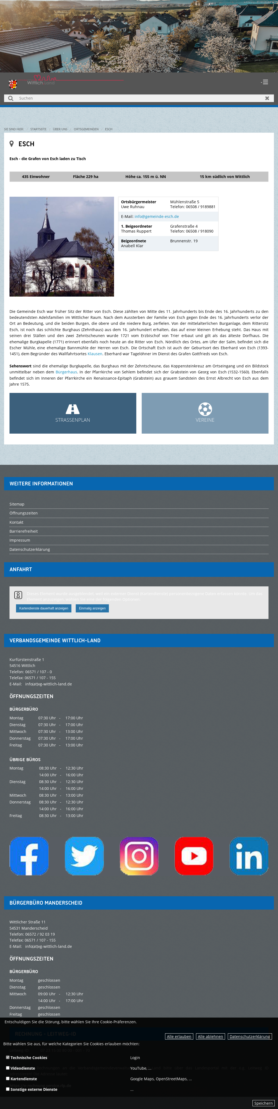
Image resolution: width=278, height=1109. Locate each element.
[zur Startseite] (66, 81)
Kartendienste (21, 1078)
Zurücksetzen (267, 98)
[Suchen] (139, 98)
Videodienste (20, 1068)
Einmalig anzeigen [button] (92, 608)
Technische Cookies (26, 1057)
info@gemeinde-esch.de (157, 216)
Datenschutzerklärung (250, 1036)
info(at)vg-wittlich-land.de (48, 684)
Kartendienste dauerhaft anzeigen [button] (43, 608)
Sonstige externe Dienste (31, 1089)
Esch (108, 129)
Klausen (95, 353)
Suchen (10, 98)
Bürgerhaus (66, 371)
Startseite (38, 129)
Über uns (60, 129)
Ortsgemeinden (86, 129)
